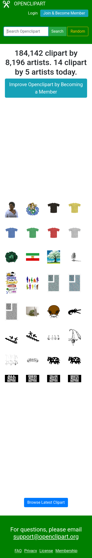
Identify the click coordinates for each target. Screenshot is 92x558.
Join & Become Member (64, 13)
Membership (66, 551)
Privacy (30, 551)
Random (77, 31)
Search (57, 31)
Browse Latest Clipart (46, 502)
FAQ (18, 551)
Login (33, 13)
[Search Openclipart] (26, 31)
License (46, 551)
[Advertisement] (46, 152)
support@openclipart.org (46, 536)
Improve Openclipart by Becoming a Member (46, 88)
